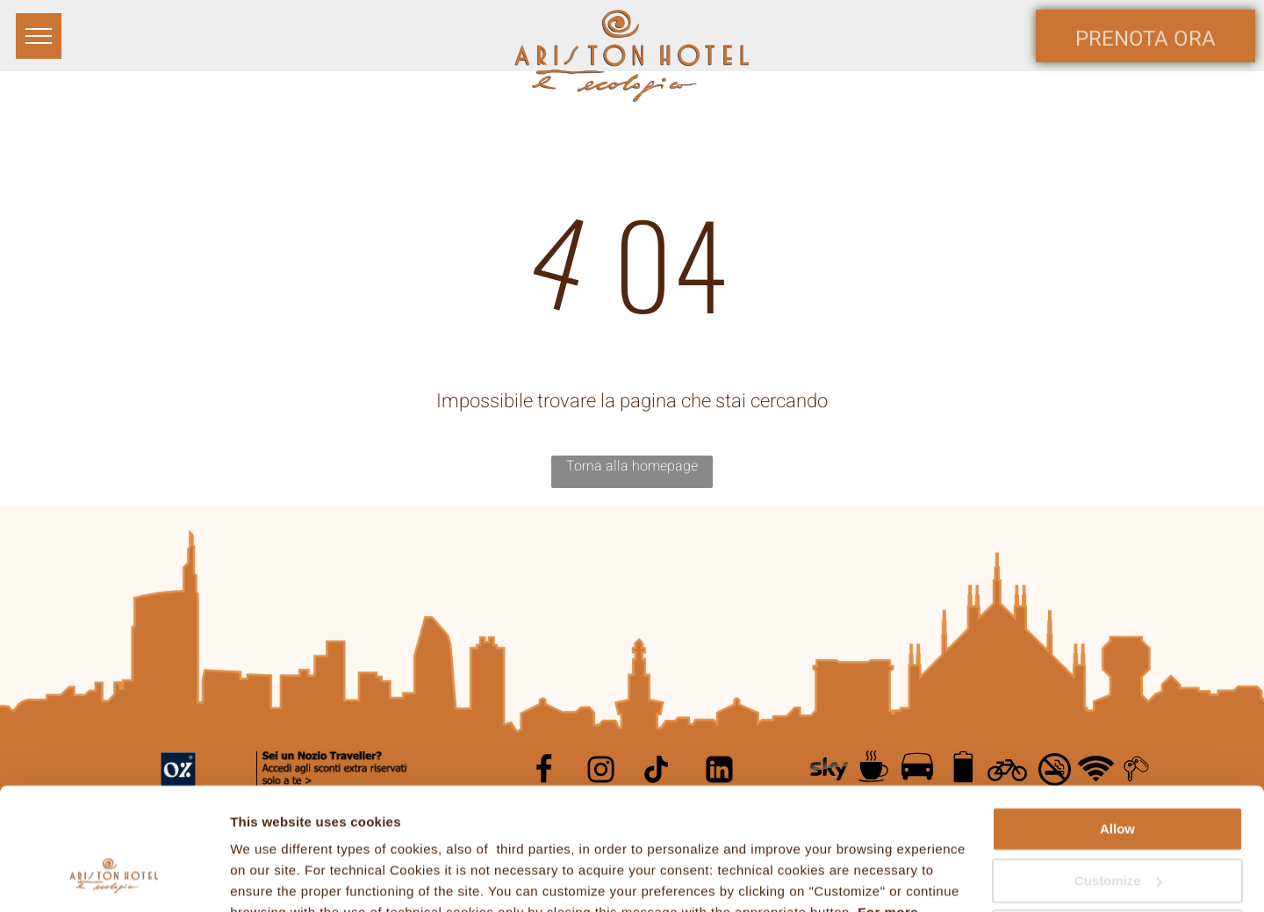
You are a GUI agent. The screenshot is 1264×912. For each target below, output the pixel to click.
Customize (1118, 775)
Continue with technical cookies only (1117, 835)
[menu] (38, 36)
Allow (1117, 724)
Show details (271, 877)
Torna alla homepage (632, 466)
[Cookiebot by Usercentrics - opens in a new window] (113, 878)
